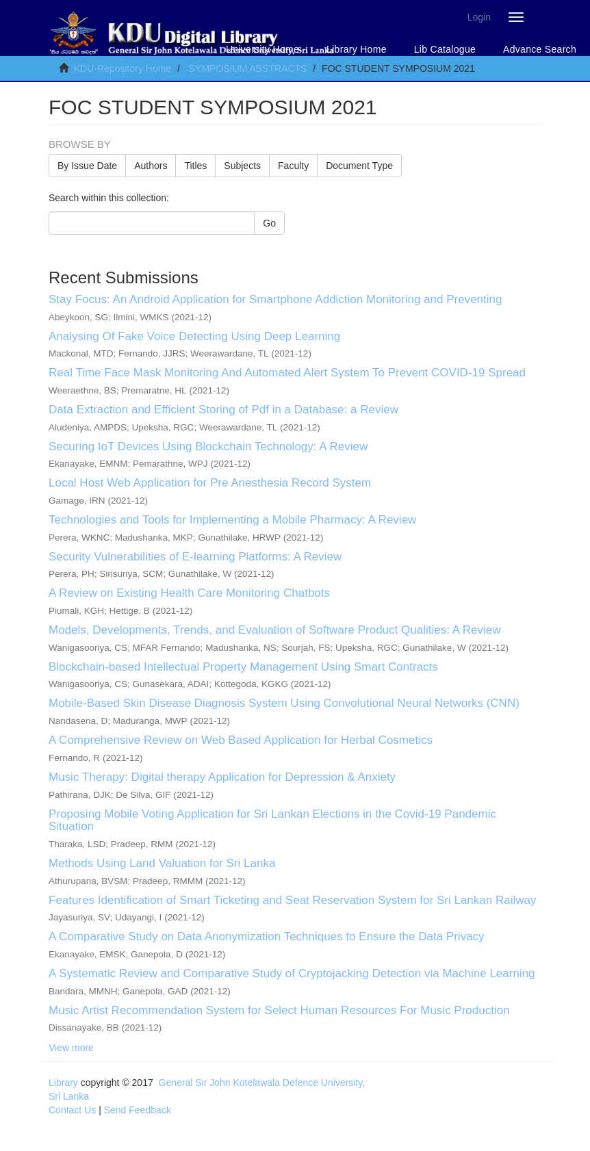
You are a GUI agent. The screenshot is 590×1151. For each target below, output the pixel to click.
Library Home (356, 49)
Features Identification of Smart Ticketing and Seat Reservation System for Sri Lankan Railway (292, 900)
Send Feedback (137, 1109)
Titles (195, 165)
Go (269, 223)
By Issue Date (87, 165)
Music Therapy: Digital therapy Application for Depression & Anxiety (222, 777)
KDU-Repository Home (122, 68)
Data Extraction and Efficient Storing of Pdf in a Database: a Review (223, 409)
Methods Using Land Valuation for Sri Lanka (162, 863)
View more (71, 1047)
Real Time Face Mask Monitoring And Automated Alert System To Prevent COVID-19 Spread (287, 372)
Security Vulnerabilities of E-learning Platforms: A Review (195, 556)
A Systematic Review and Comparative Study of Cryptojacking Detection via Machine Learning (292, 973)
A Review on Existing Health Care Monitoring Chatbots (189, 592)
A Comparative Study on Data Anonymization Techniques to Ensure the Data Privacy (267, 936)
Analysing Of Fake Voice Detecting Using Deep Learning (194, 336)
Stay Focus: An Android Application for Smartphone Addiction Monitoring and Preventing (275, 299)
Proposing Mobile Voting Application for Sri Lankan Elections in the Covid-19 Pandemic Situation (272, 820)
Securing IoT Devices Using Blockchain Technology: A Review (208, 446)
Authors (150, 165)
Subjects (242, 165)
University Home (262, 49)
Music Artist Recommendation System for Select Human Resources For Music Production (279, 1010)
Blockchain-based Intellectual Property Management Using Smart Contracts (243, 666)
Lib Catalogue (445, 49)
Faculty (293, 165)
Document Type (359, 165)
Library (63, 1082)
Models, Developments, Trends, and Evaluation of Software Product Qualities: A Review (275, 629)
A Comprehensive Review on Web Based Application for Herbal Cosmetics (241, 740)
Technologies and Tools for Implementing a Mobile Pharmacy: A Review (232, 519)
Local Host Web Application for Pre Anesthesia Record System (210, 482)
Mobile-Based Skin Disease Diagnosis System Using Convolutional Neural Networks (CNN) (284, 703)
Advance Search (539, 49)
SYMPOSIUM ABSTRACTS (248, 68)
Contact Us (72, 1109)
